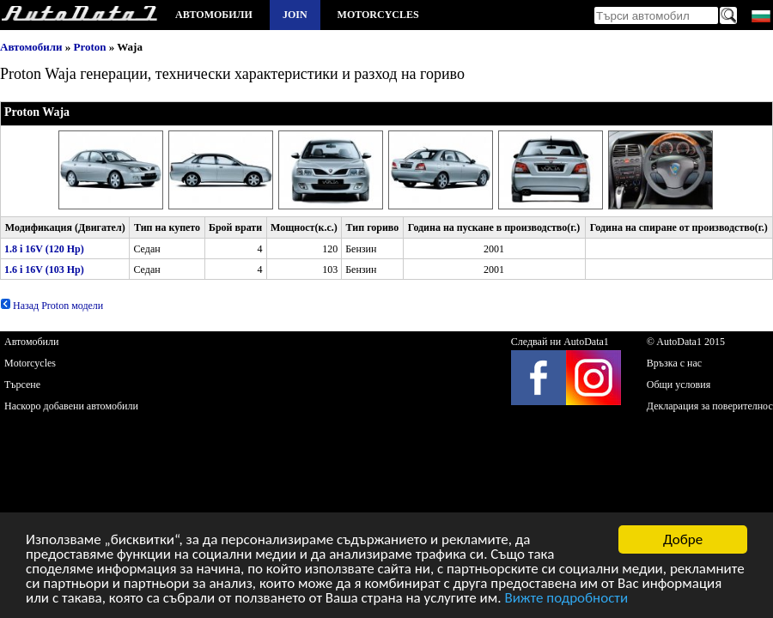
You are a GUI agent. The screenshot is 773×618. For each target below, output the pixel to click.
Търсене (22, 385)
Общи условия (678, 385)
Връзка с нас (674, 363)
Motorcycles (378, 15)
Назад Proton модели (51, 306)
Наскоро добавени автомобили (71, 406)
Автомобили (214, 15)
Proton (90, 46)
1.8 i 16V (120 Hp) (44, 249)
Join (295, 15)
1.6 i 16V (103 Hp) (44, 270)
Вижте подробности (566, 599)
